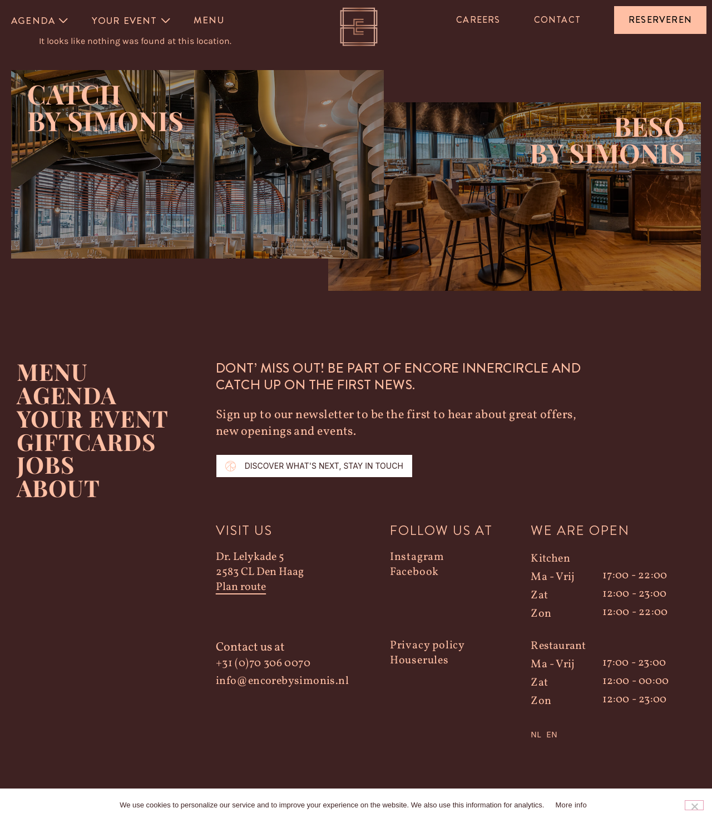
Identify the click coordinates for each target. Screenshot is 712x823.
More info (570, 805)
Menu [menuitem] (209, 20)
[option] (552, 742)
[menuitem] (40, 20)
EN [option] (551, 742)
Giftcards (87, 449)
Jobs (46, 472)
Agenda (67, 402)
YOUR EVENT (93, 426)
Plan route (241, 595)
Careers (478, 19)
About (58, 496)
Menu (52, 379)
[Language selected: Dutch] (605, 742)
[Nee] (694, 805)
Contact (557, 19)
